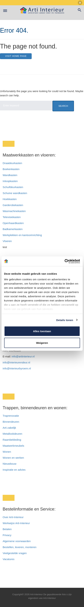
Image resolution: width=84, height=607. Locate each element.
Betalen (7, 529)
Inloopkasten (10, 181)
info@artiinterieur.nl (23, 356)
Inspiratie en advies (14, 469)
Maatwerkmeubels (13, 445)
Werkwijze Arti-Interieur (16, 523)
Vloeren (7, 241)
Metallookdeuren (12, 433)
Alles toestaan (42, 331)
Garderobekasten (13, 205)
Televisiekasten (12, 217)
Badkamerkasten (13, 229)
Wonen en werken (13, 457)
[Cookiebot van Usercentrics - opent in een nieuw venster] (64, 261)
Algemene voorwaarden (17, 541)
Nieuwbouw (9, 463)
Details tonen (64, 319)
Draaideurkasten (12, 163)
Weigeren (42, 342)
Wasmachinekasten (14, 211)
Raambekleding (12, 439)
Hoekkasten (10, 199)
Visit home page (16, 56)
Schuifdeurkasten (13, 187)
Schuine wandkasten (15, 193)
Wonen (7, 451)
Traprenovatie (11, 415)
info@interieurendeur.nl (16, 362)
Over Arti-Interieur (13, 517)
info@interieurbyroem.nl (17, 368)
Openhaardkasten (13, 223)
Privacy (7, 535)
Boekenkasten (11, 169)
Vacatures (8, 559)
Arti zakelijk (9, 427)
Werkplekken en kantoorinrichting (22, 235)
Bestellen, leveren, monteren (19, 547)
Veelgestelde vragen (15, 553)
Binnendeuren (11, 421)
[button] (80, 3)
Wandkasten (10, 175)
